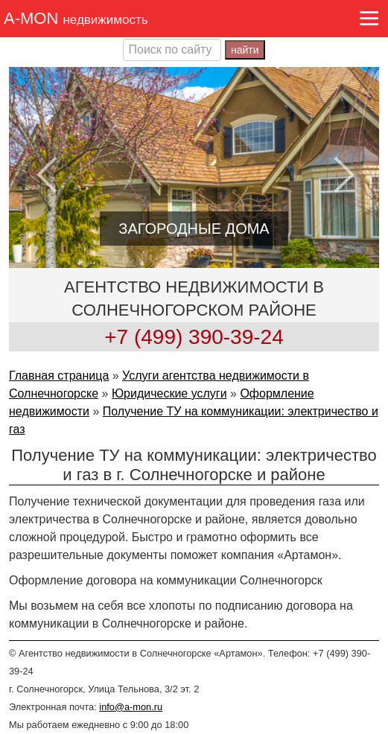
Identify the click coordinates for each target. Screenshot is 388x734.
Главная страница (59, 375)
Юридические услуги (169, 393)
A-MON (76, 18)
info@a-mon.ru (130, 706)
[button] (368, 18)
